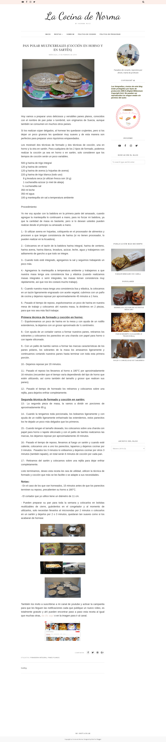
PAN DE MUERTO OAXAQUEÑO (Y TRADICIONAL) (129, 335)
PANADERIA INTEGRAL (38, 657)
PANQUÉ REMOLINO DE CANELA (128, 274)
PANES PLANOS (54, 657)
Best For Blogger (96, 739)
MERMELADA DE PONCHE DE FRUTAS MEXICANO (129, 308)
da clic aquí (47, 615)
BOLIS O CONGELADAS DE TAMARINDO (128, 360)
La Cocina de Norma (83, 16)
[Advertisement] (128, 203)
